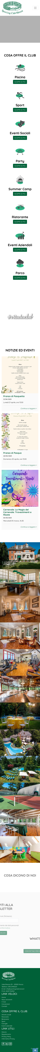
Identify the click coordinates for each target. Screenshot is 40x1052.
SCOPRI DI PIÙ (20, 82)
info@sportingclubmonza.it (15, 989)
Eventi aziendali (7, 1026)
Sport (3, 1021)
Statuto (4, 1032)
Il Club (4, 1002)
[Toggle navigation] (35, 8)
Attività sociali (6, 1015)
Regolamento (6, 1034)
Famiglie (4, 1024)
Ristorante (5, 1017)
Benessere (5, 1019)
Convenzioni (6, 1004)
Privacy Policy (6, 1036)
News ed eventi (7, 1000)
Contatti (4, 1006)
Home (4, 997)
